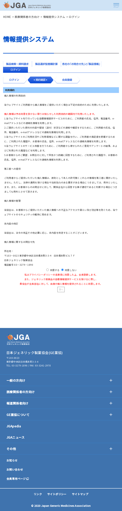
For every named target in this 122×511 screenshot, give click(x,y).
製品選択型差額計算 (46, 64)
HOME (7, 17)
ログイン (15, 70)
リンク (38, 494)
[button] (116, 5)
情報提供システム (54, 17)
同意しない (71, 270)
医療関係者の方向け (27, 17)
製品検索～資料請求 (17, 64)
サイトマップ (80, 494)
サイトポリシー (57, 494)
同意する (55, 270)
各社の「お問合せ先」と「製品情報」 (81, 64)
